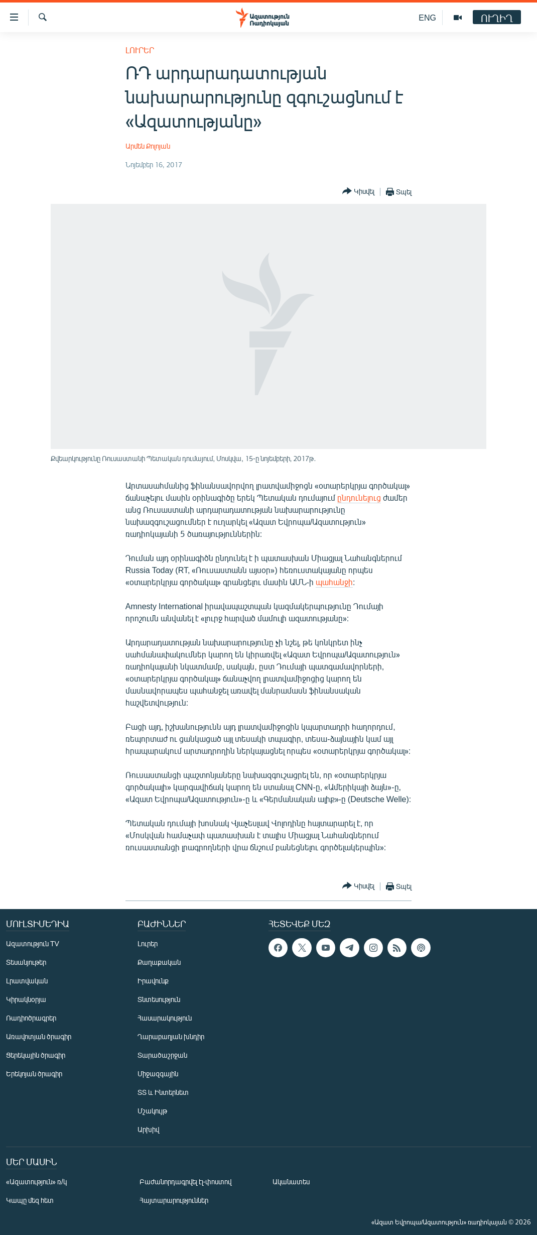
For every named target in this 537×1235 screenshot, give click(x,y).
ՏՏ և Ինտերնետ (163, 1092)
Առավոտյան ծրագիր (38, 1036)
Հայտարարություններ (174, 1200)
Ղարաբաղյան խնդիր (171, 1036)
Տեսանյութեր (26, 962)
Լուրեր (139, 50)
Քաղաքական (159, 962)
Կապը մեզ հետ (30, 1200)
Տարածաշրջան (162, 1055)
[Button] (358, 191)
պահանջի (334, 582)
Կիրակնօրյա (26, 999)
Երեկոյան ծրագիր (34, 1073)
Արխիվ (148, 1129)
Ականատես (291, 1181)
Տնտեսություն (159, 999)
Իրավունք (153, 980)
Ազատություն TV (32, 943)
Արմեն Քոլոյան (147, 146)
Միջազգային (158, 1073)
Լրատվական (27, 980)
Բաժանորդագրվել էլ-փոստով (186, 1181)
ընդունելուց (359, 497)
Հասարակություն (165, 1018)
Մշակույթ (152, 1110)
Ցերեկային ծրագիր (35, 1055)
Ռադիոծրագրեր (31, 1018)
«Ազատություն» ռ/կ (36, 1181)
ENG (427, 17)
